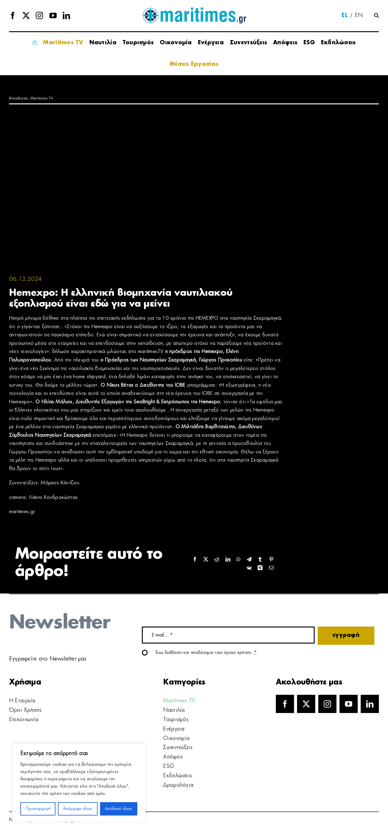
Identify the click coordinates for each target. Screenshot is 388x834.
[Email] (271, 568)
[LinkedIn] (227, 559)
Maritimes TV (41, 98)
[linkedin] (66, 15)
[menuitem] (345, 15)
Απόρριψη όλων (77, 809)
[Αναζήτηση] (376, 15)
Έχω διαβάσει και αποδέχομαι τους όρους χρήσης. (206, 653)
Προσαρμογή (38, 809)
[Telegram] (249, 559)
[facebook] (12, 15)
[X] (205, 559)
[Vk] (249, 568)
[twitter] (26, 15)
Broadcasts (18, 98)
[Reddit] (216, 559)
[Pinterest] (271, 559)
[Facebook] (194, 559)
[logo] (194, 9)
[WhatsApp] (238, 559)
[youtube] (53, 15)
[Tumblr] (260, 559)
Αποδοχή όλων (118, 809)
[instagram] (39, 15)
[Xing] (260, 568)
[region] (79, 783)
